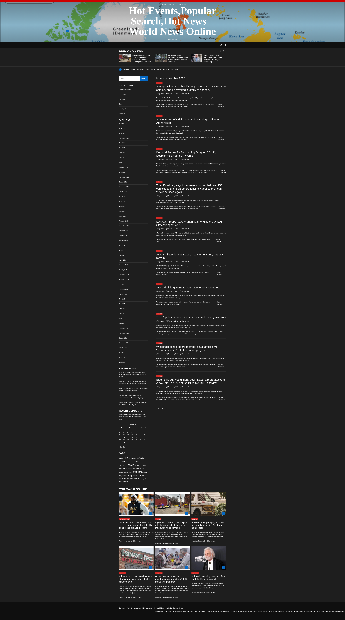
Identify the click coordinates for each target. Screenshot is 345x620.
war (179, 139)
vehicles (192, 208)
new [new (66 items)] (137, 468)
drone (196, 397)
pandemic (173, 334)
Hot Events (122, 94)
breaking (173, 331)
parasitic (169, 172)
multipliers (213, 137)
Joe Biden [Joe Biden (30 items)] (128, 468)
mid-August (159, 172)
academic (164, 364)
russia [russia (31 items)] (143, 472)
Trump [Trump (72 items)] (129, 475)
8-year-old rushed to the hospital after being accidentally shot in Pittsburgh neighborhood (171, 525)
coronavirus (180, 104)
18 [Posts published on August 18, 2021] (128, 437)
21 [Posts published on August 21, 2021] (140, 437)
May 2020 (122, 362)
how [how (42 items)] (124, 468)
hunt (207, 397)
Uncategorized (123, 109)
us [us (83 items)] (140, 475)
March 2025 (122, 133)
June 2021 (122, 304)
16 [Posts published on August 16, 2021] (120, 437)
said (175, 106)
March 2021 (122, 318)
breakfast (181, 364)
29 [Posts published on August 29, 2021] (144, 440)
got (204, 104)
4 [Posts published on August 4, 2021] (127, 432)
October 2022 (123, 235)
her (209, 104)
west (178, 304)
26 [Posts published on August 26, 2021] (132, 440)
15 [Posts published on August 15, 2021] (144, 435)
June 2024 (122, 148)
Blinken (183, 272)
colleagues (164, 170)
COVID (187, 104)
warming (183, 139)
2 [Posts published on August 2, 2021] (119, 432)
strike (184, 400)
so (183, 208)
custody (192, 104)
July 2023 (122, 196)
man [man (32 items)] (131, 468)
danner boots (289, 611)
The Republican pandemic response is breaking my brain (191, 317)
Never (158, 208)
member (199, 364)
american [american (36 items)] (136, 458)
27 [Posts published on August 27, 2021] (136, 440)
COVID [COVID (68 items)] (131, 465)
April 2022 (122, 255)
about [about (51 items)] (121, 458)
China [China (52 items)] (137, 462)
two (193, 400)
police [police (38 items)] (130, 472)
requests (187, 172)
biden (185, 397)
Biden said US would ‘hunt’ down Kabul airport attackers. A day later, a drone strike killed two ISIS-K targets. (191, 381)
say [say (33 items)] (146, 472)
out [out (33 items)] (140, 468)
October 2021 (123, 284)
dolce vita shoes (188, 611)
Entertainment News (125, 89)
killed (161, 400)
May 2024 (122, 152)
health (180, 302)
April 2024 (122, 157)
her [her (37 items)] (120, 468)
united (208, 239)
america (163, 331)
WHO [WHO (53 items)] (139, 479)
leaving (203, 206)
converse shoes (330, 611)
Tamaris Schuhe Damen (265, 611)
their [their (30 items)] (125, 475)
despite (196, 170)
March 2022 (122, 260)
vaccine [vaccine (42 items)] (144, 475)
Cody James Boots (199, 611)
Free (191, 364)
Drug (208, 170)
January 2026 (123, 123)
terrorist (188, 400)
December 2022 (124, 226)
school (202, 302)
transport (164, 274)
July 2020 (122, 352)
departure (195, 272)
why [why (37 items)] (143, 479)
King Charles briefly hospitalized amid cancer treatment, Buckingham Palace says (132, 417)
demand (191, 170)
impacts (206, 137)
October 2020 (123, 338)
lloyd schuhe (168, 611)
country (189, 272)
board (175, 364)
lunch (195, 364)
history (176, 239)
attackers (175, 397)
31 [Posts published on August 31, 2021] (124, 442)
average (171, 137)
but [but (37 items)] (128, 462)
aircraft (171, 206)
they (185, 208)
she (178, 106)
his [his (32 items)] (121, 468)
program (212, 364)
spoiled (167, 367)
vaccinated (159, 304)
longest (188, 239)
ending (171, 239)
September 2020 (124, 343)
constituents (165, 302)
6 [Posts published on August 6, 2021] (135, 432)
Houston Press (212, 331)
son (181, 106)
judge (212, 104)
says (180, 208)
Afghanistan (164, 137)
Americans (177, 272)
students (207, 302)
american (169, 397)
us (188, 208)
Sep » (125, 447)
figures (201, 331)
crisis (195, 137)
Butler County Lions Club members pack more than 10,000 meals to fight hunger (171, 579)
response (192, 334)
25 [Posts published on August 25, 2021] (128, 440)
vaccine (185, 106)
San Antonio (194, 172)
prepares (175, 208)
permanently (168, 208)
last (180, 239)
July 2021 (122, 299)
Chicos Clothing (158, 611)
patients (174, 172)
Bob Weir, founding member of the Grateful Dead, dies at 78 (208, 577)
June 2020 (122, 357)
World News (122, 114)
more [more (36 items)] (134, 468)
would (198, 400)
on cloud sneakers (310, 611)
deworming (203, 170)
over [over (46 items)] (143, 468)
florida (205, 331)
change (181, 137)
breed (176, 137)
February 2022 (123, 265)
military (208, 206)
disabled (186, 206)
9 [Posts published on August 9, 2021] (119, 435)
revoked (170, 106)
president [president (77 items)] (137, 472)
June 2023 (122, 201)
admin (162, 94)
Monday (213, 206)
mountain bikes (298, 611)
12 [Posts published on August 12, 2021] (132, 435)
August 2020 (123, 348)
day (189, 397)
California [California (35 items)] (132, 462)
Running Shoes (242, 611)
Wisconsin (181, 367)
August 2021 (123, 294)
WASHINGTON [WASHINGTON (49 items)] (127, 479)
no (166, 106)
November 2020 (124, 333)
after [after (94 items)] (126, 457)
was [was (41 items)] (120, 479)
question (179, 334)
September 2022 (124, 240)
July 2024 (122, 143)
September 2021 (124, 289)
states (199, 239)
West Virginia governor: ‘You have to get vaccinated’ (188, 287)
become (170, 364)
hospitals (185, 302)
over (162, 208)
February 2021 (123, 323)
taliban (158, 274)
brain (168, 331)
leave (183, 239)
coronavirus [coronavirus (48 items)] (123, 465)
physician (181, 172)
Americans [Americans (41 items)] (142, 458)
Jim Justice (192, 302)
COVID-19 (185, 170)
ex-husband (199, 104)
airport (176, 206)
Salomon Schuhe (212, 611)
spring (176, 139)
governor (174, 302)
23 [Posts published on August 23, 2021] (120, 440)
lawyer (158, 106)
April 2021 (122, 313)
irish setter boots (278, 611)
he (207, 104)
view (197, 208)
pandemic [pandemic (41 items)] (122, 472)
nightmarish (163, 139)
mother (163, 106)
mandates (159, 334)
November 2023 (124, 177)
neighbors (207, 272)
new (157, 139)
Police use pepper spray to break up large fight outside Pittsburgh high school (207, 525)
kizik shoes (233, 611)
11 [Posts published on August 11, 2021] (128, 435)
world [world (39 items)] (124, 481)
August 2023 (123, 191)
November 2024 (124, 138)
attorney (168, 104)
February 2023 (123, 221)
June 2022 (122, 250)
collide (186, 137)
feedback (201, 137)
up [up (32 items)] (137, 475)
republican (186, 334)
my (168, 334)
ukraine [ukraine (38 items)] (135, 475)
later (165, 400)
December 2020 (124, 328)
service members (176, 400)
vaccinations (167, 304)
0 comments (185, 94)
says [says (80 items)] (121, 475)
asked (163, 104)
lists (197, 302)
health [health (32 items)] (144, 465)
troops (204, 239)
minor (164, 334)
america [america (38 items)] (131, 458)
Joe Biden (213, 397)
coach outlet (320, 611)
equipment (192, 206)
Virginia (174, 304)
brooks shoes (252, 611)
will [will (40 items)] (145, 479)
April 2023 (122, 211)
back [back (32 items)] (120, 462)
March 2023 (122, 216)
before (181, 206)
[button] (223, 51)
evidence (213, 170)
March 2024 (122, 162)
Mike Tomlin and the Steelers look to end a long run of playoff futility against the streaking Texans (133, 374)
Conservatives (181, 331)
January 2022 (123, 270)
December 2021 (124, 274)
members (194, 239)
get (170, 302)
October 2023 (123, 182)
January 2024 (123, 172)
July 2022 (122, 245)
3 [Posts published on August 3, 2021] (123, 432)
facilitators (202, 397)
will (177, 367)
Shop (120, 104)
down (192, 397)
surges (201, 172)
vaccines (198, 334)
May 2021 (122, 308)
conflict (191, 137)
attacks (181, 397)
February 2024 (123, 167)
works (205, 172)
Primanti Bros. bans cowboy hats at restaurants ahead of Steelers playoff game (135, 579)
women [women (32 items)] (120, 481)
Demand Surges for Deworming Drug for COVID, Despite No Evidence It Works (186, 154)
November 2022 (124, 231)
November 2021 (124, 279)
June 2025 (122, 128)
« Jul (120, 447)
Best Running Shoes (176, 608)
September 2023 (124, 187)
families (186, 364)
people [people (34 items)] (127, 472)
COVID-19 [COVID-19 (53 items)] (138, 465)
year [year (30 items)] (127, 481)
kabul (198, 206)
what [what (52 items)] (135, 479)
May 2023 (122, 206)
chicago (173, 104)
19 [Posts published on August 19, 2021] (132, 437)
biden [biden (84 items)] (124, 461)
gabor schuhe (177, 611)
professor (170, 139)
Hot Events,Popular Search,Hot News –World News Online (172, 21)
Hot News (159, 83)
